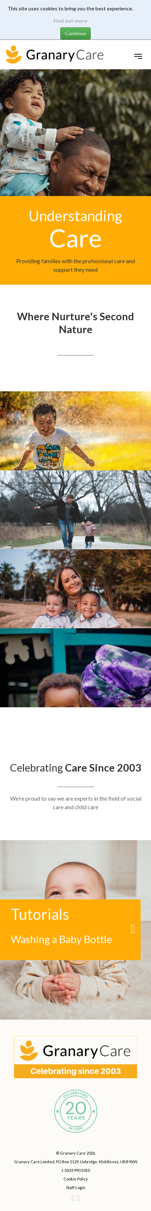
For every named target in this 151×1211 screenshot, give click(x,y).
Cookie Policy (75, 1179)
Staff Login (75, 1187)
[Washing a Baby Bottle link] (75, 930)
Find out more (70, 21)
